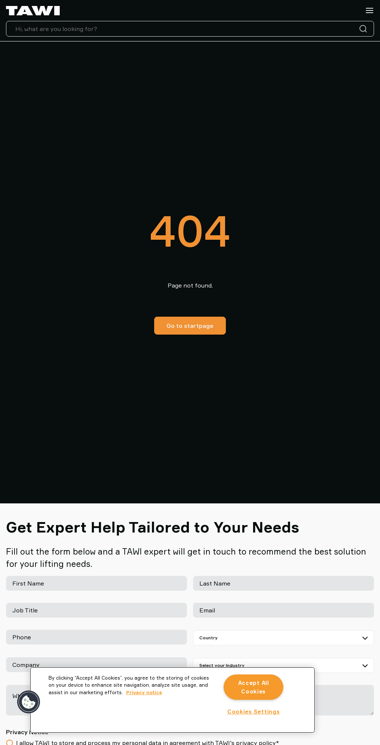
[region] (172, 700)
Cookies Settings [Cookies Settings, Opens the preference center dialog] (253, 711)
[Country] (283, 637)
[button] (29, 702)
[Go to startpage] (33, 10)
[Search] (365, 28)
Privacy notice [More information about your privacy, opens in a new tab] (144, 692)
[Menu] (370, 10)
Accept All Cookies (253, 687)
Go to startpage (190, 325)
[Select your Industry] (283, 665)
